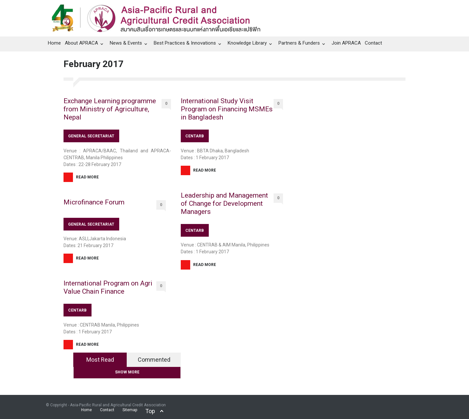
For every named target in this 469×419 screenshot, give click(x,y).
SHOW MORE (127, 372)
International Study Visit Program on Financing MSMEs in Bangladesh (227, 109)
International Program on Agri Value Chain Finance (108, 287)
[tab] (100, 360)
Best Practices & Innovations (185, 43)
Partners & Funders (299, 43)
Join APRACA (346, 43)
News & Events (126, 43)
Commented (154, 359)
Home (54, 43)
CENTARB (77, 310)
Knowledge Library (247, 43)
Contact (373, 43)
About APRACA (81, 43)
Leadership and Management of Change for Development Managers (224, 203)
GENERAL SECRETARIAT (91, 136)
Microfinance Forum (94, 202)
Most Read (100, 359)
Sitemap (129, 410)
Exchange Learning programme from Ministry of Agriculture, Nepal (110, 109)
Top (150, 411)
